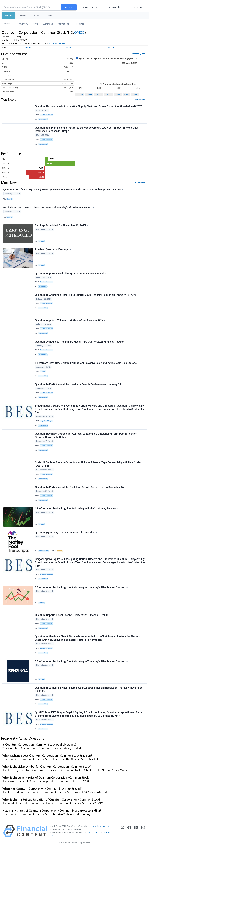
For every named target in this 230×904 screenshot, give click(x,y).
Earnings (61, 589)
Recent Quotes (90, 7)
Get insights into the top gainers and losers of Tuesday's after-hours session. (49, 214)
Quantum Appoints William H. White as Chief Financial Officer (70, 338)
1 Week (89, 94)
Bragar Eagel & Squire (47, 448)
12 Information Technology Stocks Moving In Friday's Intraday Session (77, 545)
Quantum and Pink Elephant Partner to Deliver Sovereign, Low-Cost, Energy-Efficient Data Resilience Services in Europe (86, 132)
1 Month (99, 94)
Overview (23, 23)
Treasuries (79, 23)
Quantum (43, 394)
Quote (28, 47)
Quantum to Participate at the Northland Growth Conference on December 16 (79, 522)
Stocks (23, 15)
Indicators (137, 7)
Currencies (48, 23)
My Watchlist (115, 7)
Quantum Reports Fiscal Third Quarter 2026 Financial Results (70, 285)
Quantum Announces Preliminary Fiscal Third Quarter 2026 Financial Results (79, 361)
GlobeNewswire (44, 453)
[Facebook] (129, 886)
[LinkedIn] (136, 886)
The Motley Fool (44, 589)
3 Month (109, 94)
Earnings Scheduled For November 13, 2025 (62, 234)
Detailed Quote (138, 53)
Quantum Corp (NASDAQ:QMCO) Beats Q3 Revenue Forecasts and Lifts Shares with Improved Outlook (64, 194)
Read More (140, 187)
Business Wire (43, 120)
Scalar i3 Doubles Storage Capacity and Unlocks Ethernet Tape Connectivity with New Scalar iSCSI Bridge (88, 497)
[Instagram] (143, 886)
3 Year (126, 94)
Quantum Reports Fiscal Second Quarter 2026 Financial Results (72, 660)
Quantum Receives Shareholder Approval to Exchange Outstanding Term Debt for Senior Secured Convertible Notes (86, 464)
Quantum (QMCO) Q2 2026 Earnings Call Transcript (66, 571)
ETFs (36, 15)
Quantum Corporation (47, 115)
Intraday (80, 94)
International (64, 23)
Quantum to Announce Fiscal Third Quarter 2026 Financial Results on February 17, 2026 (86, 309)
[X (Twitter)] (122, 886)
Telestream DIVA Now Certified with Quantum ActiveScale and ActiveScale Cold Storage (86, 385)
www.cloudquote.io (100, 881)
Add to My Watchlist (57, 43)
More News (140, 99)
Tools (49, 15)
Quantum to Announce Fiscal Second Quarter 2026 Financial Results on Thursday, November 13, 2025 (88, 741)
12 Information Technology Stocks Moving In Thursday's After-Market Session (81, 629)
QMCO (79, 32)
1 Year (118, 94)
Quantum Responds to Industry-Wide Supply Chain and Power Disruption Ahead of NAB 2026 (89, 106)
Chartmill (10, 204)
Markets (8, 15)
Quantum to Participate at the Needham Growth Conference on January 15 (78, 409)
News (35, 23)
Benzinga (42, 250)
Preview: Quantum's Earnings (53, 259)
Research (111, 47)
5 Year (134, 94)
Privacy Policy (93, 888)
